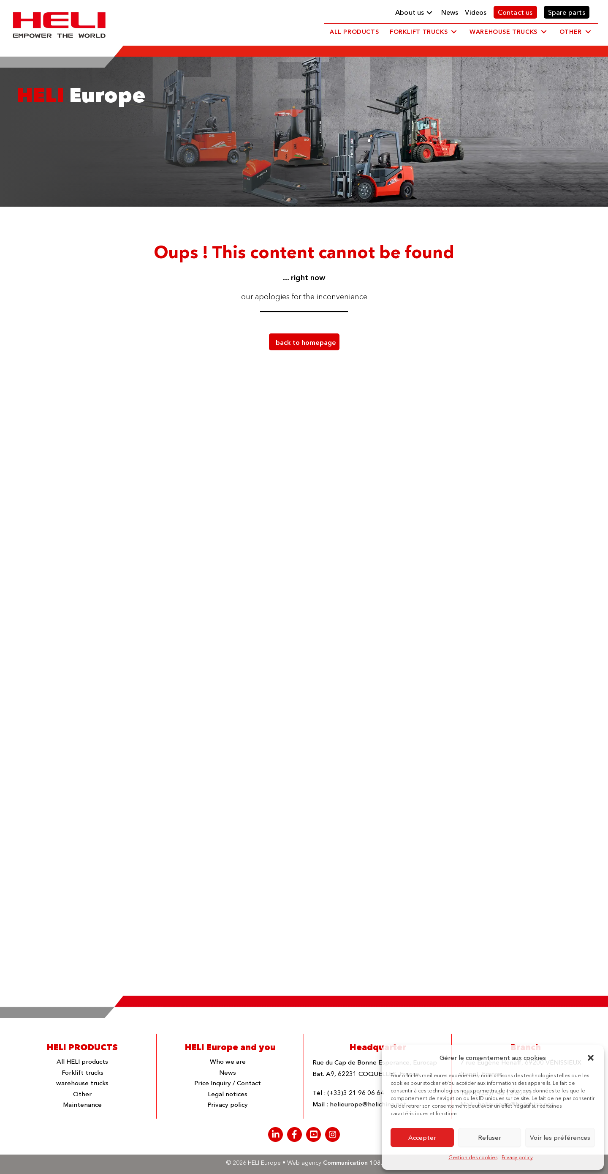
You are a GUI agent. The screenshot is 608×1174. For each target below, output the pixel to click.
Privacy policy (517, 1157)
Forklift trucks (82, 1072)
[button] (590, 1058)
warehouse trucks (82, 1083)
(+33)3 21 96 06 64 (355, 1093)
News (227, 1072)
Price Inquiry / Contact (227, 1083)
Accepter (422, 1137)
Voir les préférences (560, 1137)
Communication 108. (352, 1162)
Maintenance (82, 1104)
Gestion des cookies (472, 1157)
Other (82, 1094)
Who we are (228, 1061)
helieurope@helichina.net (368, 1104)
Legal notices (227, 1094)
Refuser (489, 1137)
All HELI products (82, 1061)
